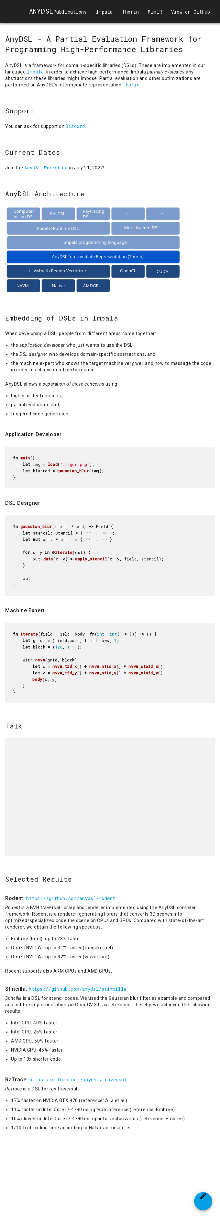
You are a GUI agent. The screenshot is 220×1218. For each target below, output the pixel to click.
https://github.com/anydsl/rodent (71, 898)
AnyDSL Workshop (45, 167)
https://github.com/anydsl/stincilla (77, 989)
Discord (75, 126)
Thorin (131, 85)
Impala (35, 72)
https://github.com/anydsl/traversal (78, 1080)
